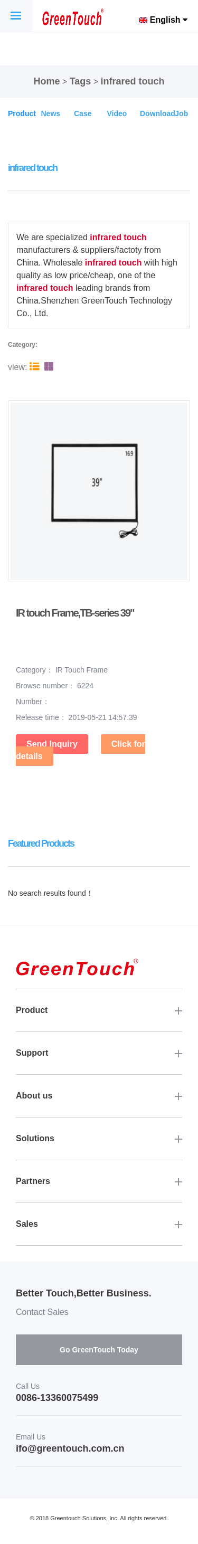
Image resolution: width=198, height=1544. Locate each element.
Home (46, 81)
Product (22, 113)
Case (82, 113)
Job (181, 113)
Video (117, 113)
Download (157, 113)
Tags (80, 81)
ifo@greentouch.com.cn (70, 1448)
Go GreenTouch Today (99, 1350)
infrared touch (133, 81)
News (51, 113)
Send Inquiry (52, 744)
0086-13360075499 (57, 1398)
